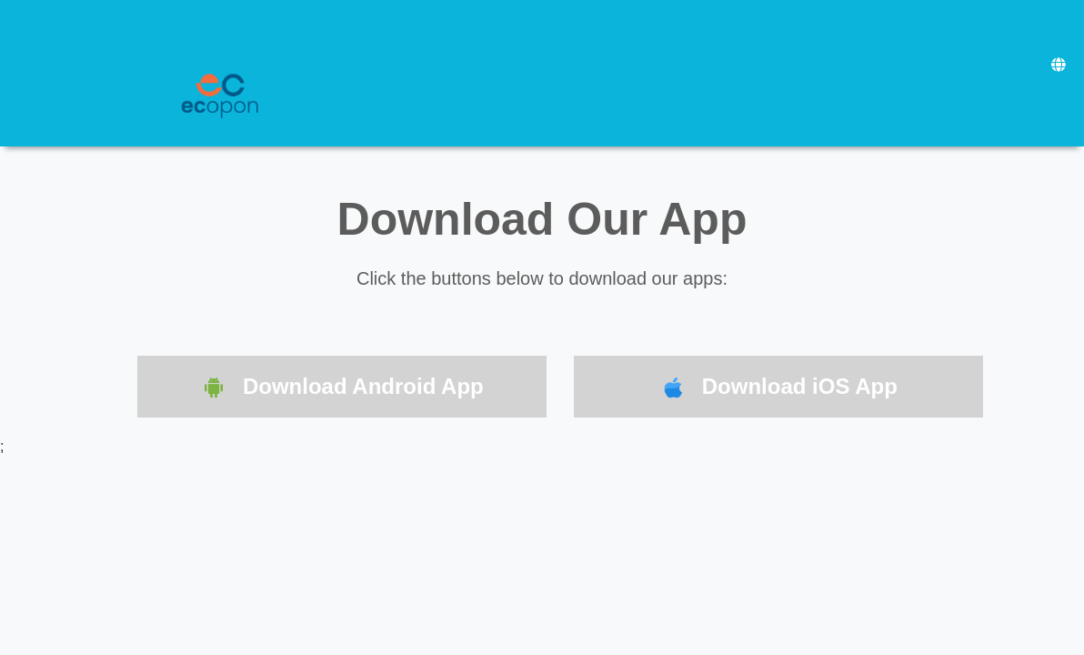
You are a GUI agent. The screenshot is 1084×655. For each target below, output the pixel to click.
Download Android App (342, 388)
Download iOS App (778, 388)
